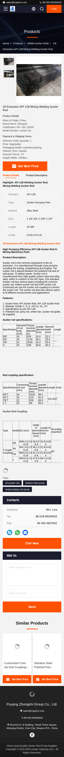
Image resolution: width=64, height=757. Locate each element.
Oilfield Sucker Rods (38, 43)
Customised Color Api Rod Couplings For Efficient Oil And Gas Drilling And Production (16, 665)
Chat (54, 8)
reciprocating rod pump (17, 489)
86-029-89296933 (50, 2)
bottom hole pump (35, 483)
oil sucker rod (12, 483)
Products (18, 43)
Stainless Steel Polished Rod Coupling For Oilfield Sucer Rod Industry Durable (46, 665)
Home (6, 43)
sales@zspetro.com (15, 2)
